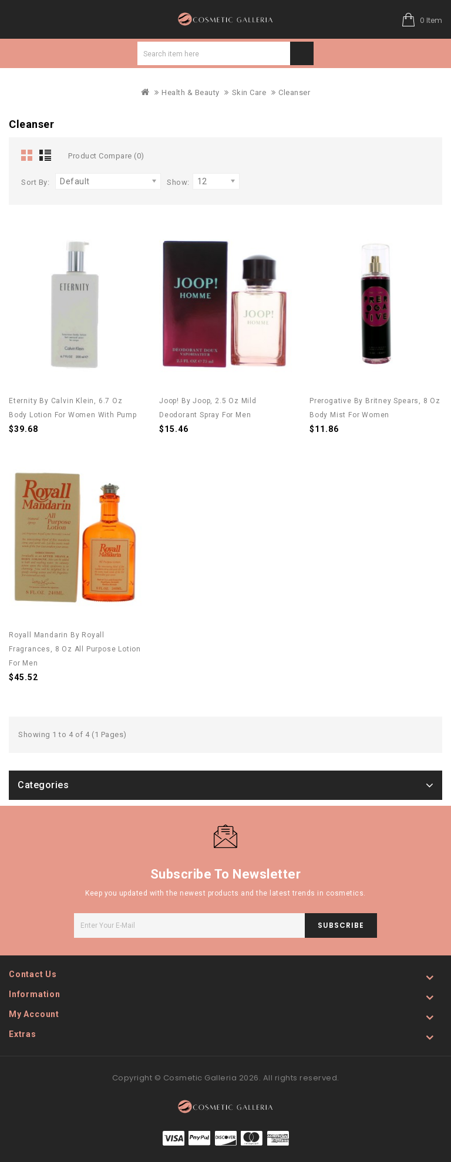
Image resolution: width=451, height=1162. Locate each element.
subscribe (341, 925)
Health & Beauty (190, 92)
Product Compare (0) (106, 155)
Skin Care (249, 92)
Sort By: (35, 182)
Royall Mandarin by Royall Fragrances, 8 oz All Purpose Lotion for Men (75, 649)
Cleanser (294, 92)
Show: (178, 182)
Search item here (302, 53)
